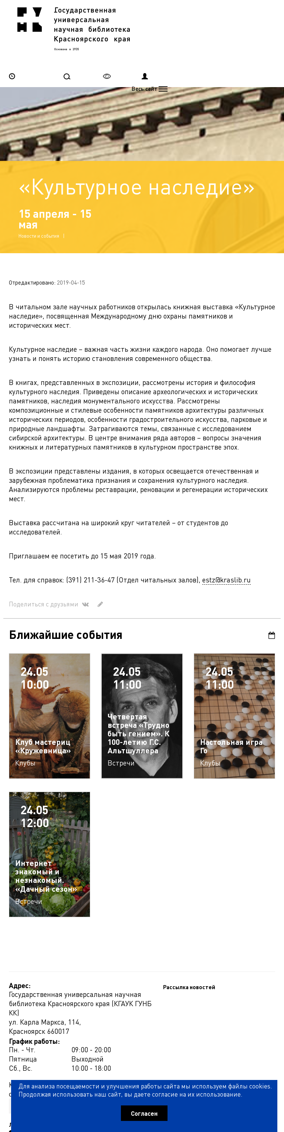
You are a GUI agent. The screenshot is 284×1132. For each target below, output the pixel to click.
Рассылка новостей (35, 1014)
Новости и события (38, 204)
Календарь (271, 603)
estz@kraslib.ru (226, 548)
